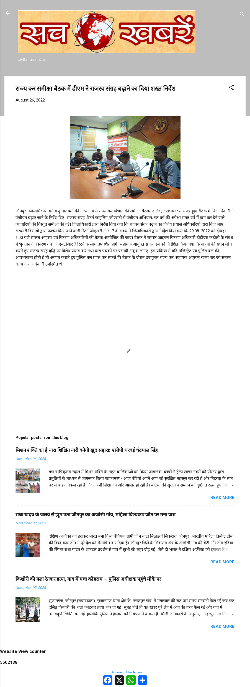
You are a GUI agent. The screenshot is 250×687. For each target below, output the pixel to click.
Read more (222, 497)
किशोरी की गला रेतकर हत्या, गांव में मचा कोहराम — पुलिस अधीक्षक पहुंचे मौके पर (88, 579)
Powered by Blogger (125, 672)
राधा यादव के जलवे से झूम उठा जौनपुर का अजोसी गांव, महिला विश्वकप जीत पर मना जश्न (96, 514)
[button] (231, 88)
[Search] (242, 15)
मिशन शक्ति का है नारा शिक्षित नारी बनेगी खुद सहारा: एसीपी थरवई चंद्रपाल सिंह (87, 450)
